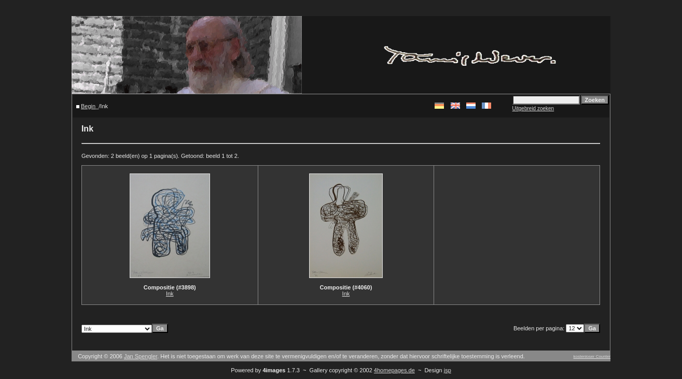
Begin (88, 106)
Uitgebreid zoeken (533, 108)
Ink (170, 293)
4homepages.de (394, 370)
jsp (447, 370)
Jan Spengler (140, 356)
